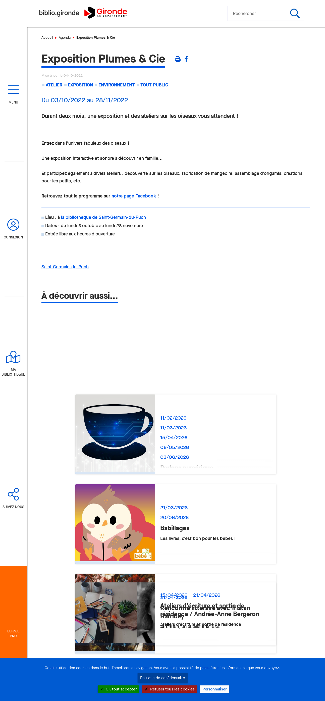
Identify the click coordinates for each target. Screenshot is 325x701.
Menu (13, 102)
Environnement (116, 85)
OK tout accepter (118, 689)
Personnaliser (214, 689)
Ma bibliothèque (13, 372)
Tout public (154, 85)
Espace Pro (13, 633)
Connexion (13, 237)
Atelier (54, 85)
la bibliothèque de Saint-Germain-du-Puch (103, 217)
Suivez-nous (13, 507)
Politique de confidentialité (162, 677)
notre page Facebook (134, 196)
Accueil (47, 37)
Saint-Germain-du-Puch (65, 267)
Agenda (65, 37)
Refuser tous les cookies (170, 689)
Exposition (80, 85)
